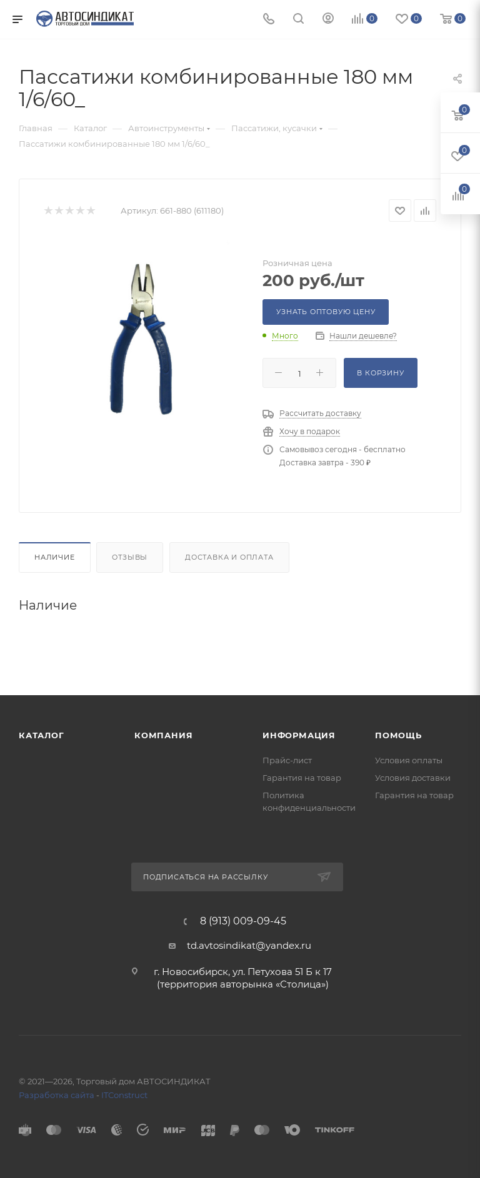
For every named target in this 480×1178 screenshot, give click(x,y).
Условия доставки (413, 778)
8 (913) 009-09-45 (243, 921)
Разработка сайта (56, 1095)
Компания (163, 735)
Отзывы (130, 557)
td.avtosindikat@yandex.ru (249, 945)
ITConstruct (124, 1095)
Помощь (398, 735)
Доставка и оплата (229, 557)
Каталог (41, 735)
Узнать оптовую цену (325, 311)
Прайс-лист (287, 760)
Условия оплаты (408, 760)
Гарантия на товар (301, 778)
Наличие (54, 557)
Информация (299, 735)
